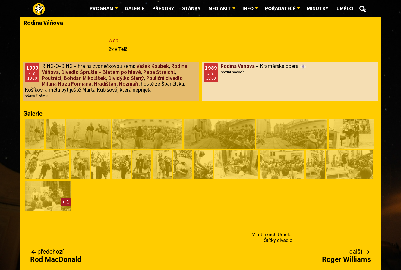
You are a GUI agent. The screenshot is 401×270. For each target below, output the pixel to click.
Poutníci (51, 78)
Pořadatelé (280, 8)
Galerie (134, 8)
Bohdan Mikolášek (85, 78)
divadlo (284, 240)
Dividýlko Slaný (126, 78)
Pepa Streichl (159, 72)
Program (101, 8)
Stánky (191, 8)
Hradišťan (105, 84)
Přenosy (163, 8)
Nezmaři (128, 84)
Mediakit (219, 8)
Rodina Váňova (238, 66)
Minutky (317, 8)
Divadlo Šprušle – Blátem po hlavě (101, 72)
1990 (32, 68)
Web (113, 40)
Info (248, 8)
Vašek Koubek (153, 66)
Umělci (345, 8)
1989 (211, 68)
